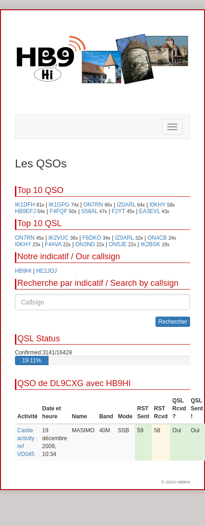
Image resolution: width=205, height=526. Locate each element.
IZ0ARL (126, 204)
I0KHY (157, 204)
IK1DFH (25, 204)
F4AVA (53, 244)
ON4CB (157, 238)
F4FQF (58, 211)
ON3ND (85, 244)
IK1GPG (59, 204)
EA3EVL (149, 211)
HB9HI (23, 271)
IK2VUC (59, 238)
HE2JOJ (46, 271)
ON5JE (118, 244)
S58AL (89, 211)
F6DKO (92, 238)
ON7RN (93, 204)
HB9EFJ (25, 211)
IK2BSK (150, 244)
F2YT (118, 211)
